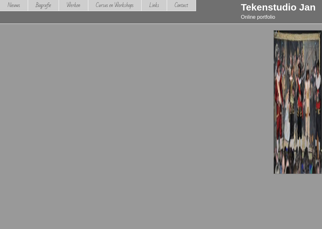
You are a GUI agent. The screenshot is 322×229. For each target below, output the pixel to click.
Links (154, 5)
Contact (181, 5)
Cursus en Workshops (115, 5)
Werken (73, 5)
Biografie (43, 5)
